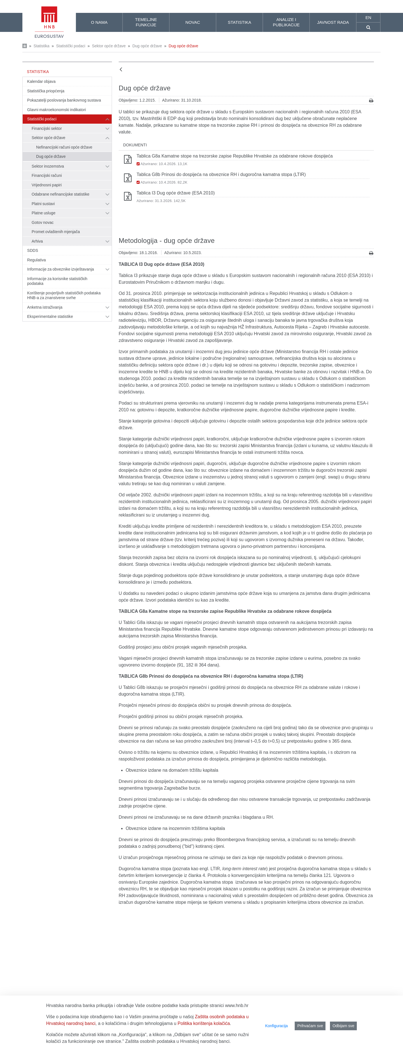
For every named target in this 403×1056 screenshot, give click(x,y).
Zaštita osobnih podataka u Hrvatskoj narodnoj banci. (178, 1041)
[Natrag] (121, 70)
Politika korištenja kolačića (204, 1023)
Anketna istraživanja (44, 307)
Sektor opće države (109, 46)
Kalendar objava (41, 81)
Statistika (42, 46)
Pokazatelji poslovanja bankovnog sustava (64, 100)
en (368, 17)
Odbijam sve (343, 1026)
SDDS (32, 250)
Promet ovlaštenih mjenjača (56, 231)
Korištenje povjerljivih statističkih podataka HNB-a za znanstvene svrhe (64, 295)
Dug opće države (147, 46)
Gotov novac (43, 222)
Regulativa (36, 260)
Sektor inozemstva (48, 166)
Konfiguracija (276, 1026)
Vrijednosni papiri (47, 185)
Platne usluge (43, 213)
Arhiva (37, 241)
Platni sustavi (43, 203)
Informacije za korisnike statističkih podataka (57, 281)
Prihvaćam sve (310, 1026)
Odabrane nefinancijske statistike (60, 194)
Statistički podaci (70, 46)
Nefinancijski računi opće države (64, 147)
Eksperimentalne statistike (50, 316)
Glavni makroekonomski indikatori (56, 109)
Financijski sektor (47, 128)
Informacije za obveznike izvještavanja (60, 269)
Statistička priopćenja (45, 91)
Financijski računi (47, 175)
